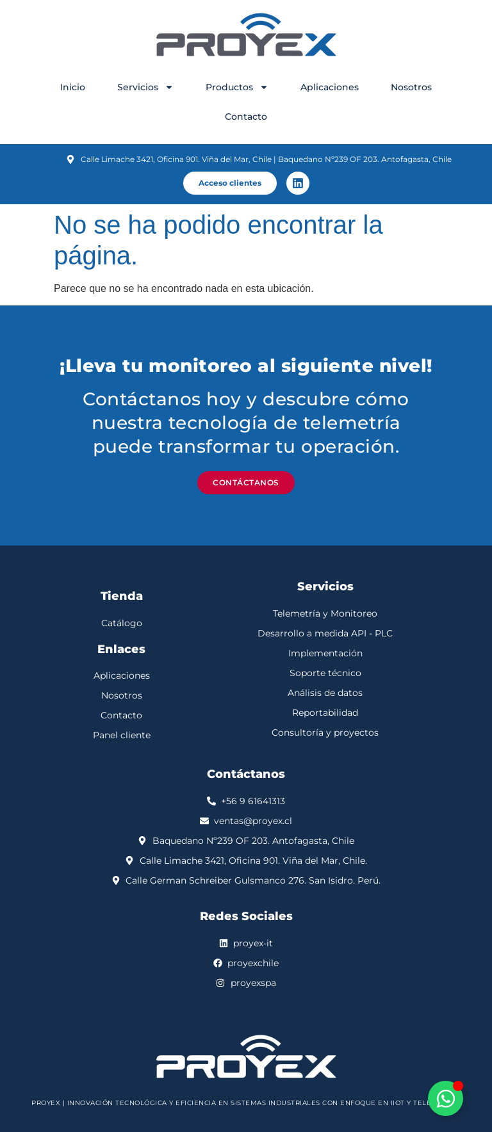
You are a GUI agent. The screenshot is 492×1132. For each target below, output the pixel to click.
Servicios (145, 87)
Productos (237, 87)
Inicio (72, 87)
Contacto (246, 116)
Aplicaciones (329, 87)
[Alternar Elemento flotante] (445, 1098)
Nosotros (411, 87)
